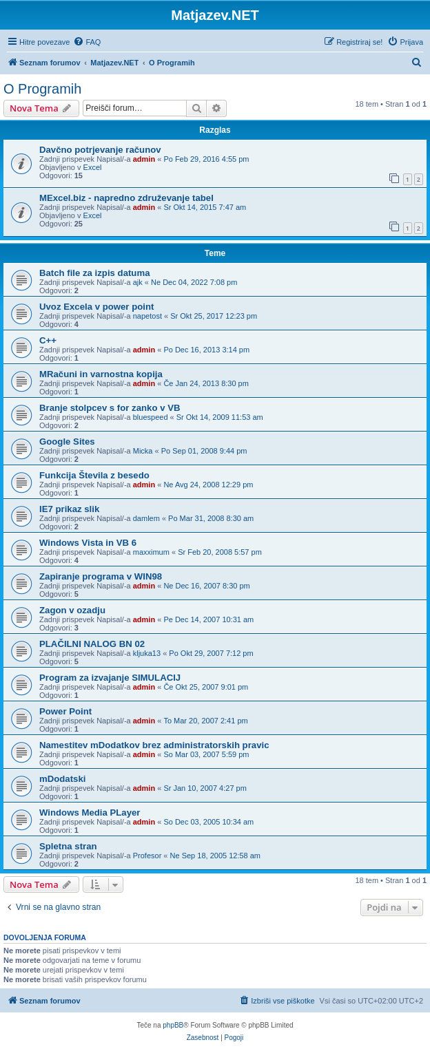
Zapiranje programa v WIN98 (100, 576)
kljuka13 (147, 653)
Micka (143, 451)
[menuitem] (87, 42)
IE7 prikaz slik (69, 509)
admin (144, 159)
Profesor (147, 855)
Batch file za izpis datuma (94, 273)
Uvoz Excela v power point (96, 306)
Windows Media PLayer (89, 812)
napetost (147, 316)
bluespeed (150, 417)
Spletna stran (68, 846)
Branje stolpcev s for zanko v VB (109, 408)
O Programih (42, 88)
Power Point (65, 711)
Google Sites (67, 441)
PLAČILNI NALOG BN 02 (92, 644)
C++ (48, 340)
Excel (92, 167)
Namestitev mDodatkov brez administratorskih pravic (154, 745)
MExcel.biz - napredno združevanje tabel (126, 198)
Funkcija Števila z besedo (94, 475)
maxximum (151, 552)
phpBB (173, 1025)
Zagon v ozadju (72, 610)
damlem (146, 518)
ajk (138, 282)
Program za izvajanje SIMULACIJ (110, 677)
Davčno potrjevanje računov (100, 150)
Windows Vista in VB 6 (87, 543)
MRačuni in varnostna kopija (101, 374)
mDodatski (62, 779)
